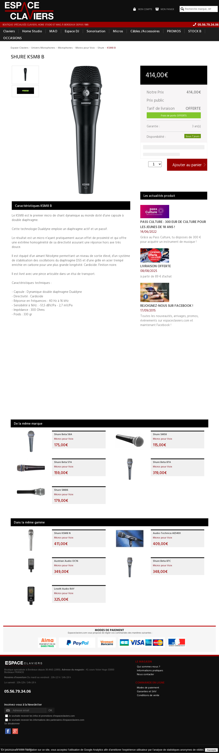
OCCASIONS (12, 38)
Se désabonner (12, 723)
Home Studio (32, 31)
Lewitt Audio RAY (64, 589)
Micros (118, 31)
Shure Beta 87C (162, 561)
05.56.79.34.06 (17, 691)
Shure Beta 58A (63, 434)
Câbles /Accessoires (145, 31)
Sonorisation (96, 31)
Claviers (9, 31)
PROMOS (174, 31)
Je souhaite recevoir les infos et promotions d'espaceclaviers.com (42, 716)
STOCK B (194, 31)
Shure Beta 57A (63, 462)
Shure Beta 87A (162, 462)
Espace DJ (72, 31)
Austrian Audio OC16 (66, 561)
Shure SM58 (160, 434)
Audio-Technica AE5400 (167, 533)
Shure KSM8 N (62, 533)
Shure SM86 (61, 490)
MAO (53, 31)
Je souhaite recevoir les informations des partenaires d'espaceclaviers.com (46, 720)
